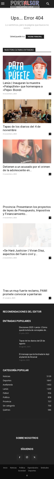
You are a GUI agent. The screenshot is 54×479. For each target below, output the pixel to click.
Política (22, 468)
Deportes (32, 470)
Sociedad (22, 470)
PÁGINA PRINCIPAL (35, 37)
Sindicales (45, 468)
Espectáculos (33, 468)
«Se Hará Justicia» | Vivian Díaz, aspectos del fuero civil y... (24, 252)
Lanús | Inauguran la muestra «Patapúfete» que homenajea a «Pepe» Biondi (23, 86)
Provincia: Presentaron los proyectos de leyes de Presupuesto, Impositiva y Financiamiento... (27, 210)
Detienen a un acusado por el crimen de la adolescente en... (26, 168)
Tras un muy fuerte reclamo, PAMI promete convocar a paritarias (25, 292)
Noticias (13, 468)
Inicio (5, 468)
